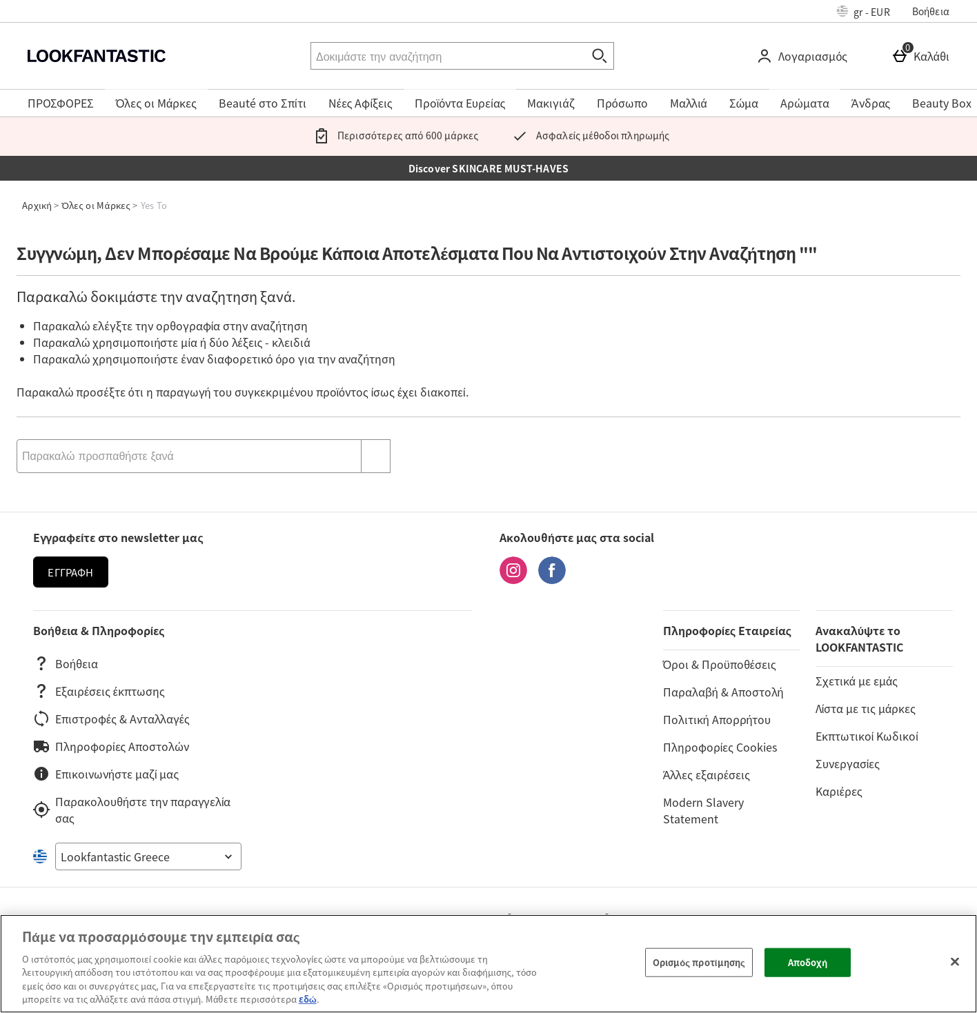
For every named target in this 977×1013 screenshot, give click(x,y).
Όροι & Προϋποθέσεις (719, 664)
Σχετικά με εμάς (857, 680)
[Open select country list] (148, 856)
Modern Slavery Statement (703, 810)
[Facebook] (552, 579)
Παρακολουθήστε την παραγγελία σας (131, 809)
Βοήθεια (930, 11)
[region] (488, 963)
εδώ (308, 998)
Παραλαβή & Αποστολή (723, 691)
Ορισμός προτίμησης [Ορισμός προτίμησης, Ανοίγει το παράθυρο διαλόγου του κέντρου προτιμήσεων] (699, 962)
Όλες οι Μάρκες (156, 102)
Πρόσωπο (622, 102)
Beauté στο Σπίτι (262, 102)
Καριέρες (839, 791)
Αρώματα (804, 102)
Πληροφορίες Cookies (720, 747)
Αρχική (37, 205)
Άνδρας (870, 102)
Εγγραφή (70, 572)
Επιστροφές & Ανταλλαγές (111, 718)
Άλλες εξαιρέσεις (706, 774)
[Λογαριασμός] (804, 56)
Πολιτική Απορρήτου (717, 719)
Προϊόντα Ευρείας (460, 102)
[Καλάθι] (923, 56)
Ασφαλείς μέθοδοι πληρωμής (587, 135)
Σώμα (744, 102)
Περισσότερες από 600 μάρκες (393, 135)
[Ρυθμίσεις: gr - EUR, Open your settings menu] (863, 11)
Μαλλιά (688, 102)
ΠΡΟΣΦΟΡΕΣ (61, 102)
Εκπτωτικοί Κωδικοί (867, 736)
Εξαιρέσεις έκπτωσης (99, 691)
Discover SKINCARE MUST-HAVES (488, 168)
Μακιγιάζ (550, 102)
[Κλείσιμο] (955, 962)
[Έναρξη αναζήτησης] (600, 56)
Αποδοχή (808, 962)
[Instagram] (513, 579)
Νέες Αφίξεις (360, 102)
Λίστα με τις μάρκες (866, 708)
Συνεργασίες (848, 763)
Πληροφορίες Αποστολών (111, 746)
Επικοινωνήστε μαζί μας (106, 773)
